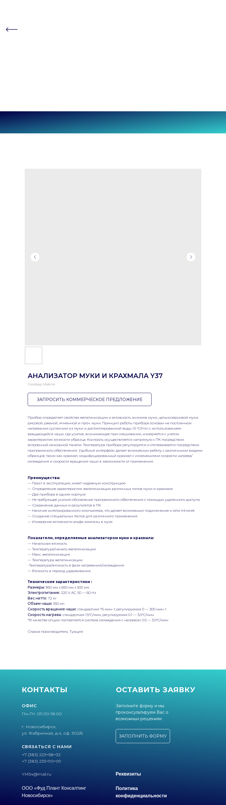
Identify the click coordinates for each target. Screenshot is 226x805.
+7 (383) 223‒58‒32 (113, 89)
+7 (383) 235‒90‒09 (113, 95)
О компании (113, 44)
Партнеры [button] (111, 55)
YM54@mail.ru (36, 774)
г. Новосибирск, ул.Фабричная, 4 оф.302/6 (113, 100)
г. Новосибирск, (39, 726)
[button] (143, 736)
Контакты (113, 66)
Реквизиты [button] (128, 773)
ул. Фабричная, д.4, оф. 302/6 (52, 733)
